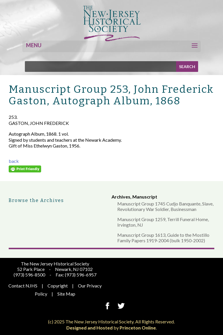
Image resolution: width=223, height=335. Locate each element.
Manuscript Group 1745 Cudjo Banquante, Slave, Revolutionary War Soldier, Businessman (165, 206)
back (14, 161)
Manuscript (144, 196)
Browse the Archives (36, 200)
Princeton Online (138, 327)
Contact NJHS (22, 285)
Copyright (57, 285)
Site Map (66, 293)
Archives (121, 196)
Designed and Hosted (89, 327)
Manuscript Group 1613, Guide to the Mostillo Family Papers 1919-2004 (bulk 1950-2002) (163, 237)
